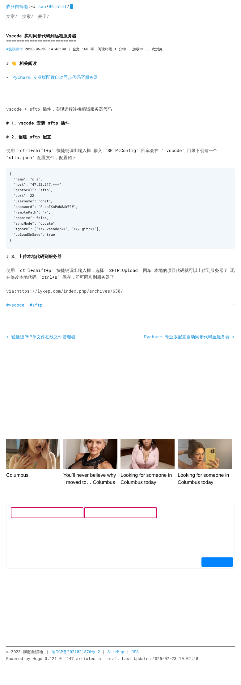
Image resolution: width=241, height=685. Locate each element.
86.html (58, 6)
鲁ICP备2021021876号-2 (76, 651)
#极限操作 (14, 49)
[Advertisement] (120, 390)
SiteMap (115, 651)
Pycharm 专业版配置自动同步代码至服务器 (55, 77)
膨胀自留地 (17, 6)
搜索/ (27, 16)
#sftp (36, 304)
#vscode (15, 304)
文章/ (11, 16)
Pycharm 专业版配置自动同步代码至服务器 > (189, 336)
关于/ (43, 16)
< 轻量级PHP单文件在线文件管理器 (40, 336)
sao (42, 6)
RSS (134, 651)
